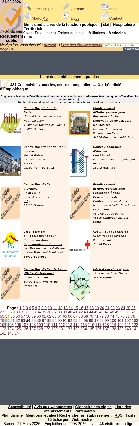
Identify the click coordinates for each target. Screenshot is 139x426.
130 (54, 329)
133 (76, 329)
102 (128, 321)
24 (123, 308)
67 (75, 316)
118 (106, 325)
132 (69, 329)
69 (86, 316)
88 (49, 321)
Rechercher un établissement (85, 415)
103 (135, 321)
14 (71, 308)
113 (69, 325)
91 (65, 321)
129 (47, 329)
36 (49, 312)
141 (135, 329)
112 (62, 325)
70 (91, 316)
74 (112, 316)
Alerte (36, 18)
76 (122, 316)
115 (84, 325)
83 (23, 321)
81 (13, 321)
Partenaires (84, 411)
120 (120, 325)
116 (91, 325)
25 (128, 308)
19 (97, 308)
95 (86, 321)
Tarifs (130, 415)
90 (60, 321)
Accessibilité (19, 407)
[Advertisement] (69, 63)
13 (65, 308)
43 (86, 312)
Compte (73, 9)
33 (34, 312)
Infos (109, 9)
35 (44, 312)
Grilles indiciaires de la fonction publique (61, 25)
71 (96, 316)
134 (84, 329)
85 (34, 321)
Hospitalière (124, 25)
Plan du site (12, 415)
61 (44, 316)
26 (133, 308)
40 (70, 312)
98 (101, 321)
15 (76, 308)
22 (113, 308)
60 (39, 316)
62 (49, 316)
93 (75, 321)
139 (120, 329)
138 (113, 329)
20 (102, 308)
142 (3, 333)
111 (54, 325)
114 (76, 325)
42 (81, 312)
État (105, 25)
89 (54, 321)
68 (81, 316)
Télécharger (58, 420)
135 (91, 329)
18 (92, 308)
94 (81, 321)
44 (91, 312)
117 (98, 325)
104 (3, 325)
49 (117, 312)
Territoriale (33, 29)
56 (18, 316)
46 (101, 312)
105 (10, 325)
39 (65, 312)
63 (54, 316)
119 (113, 325)
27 (2, 312)
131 (62, 329)
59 (34, 316)
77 (128, 316)
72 (101, 316)
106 (18, 325)
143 (10, 333)
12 (60, 308)
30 (18, 312)
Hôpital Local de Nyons (111, 269)
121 (128, 325)
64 (60, 316)
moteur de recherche (107, 102)
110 (47, 325)
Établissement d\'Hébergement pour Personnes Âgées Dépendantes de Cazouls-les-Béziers (112, 116)
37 (54, 312)
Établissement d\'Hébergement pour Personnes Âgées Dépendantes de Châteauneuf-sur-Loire (110, 193)
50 (122, 312)
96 (91, 321)
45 (96, 312)
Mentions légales (41, 415)
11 (55, 308)
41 (75, 312)
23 (118, 308)
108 (32, 325)
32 (28, 312)
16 (81, 308)
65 (65, 316)
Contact (111, 18)
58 (28, 316)
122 (135, 325)
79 (2, 321)
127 (32, 329)
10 (50, 308)
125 (18, 329)
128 (40, 329)
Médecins (117, 33)
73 (107, 316)
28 (7, 312)
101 (120, 321)
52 (133, 312)
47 (107, 312)
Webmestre (81, 420)
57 (23, 316)
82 (18, 321)
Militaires (97, 33)
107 (25, 325)
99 (107, 321)
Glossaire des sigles (93, 407)
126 (25, 329)
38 (60, 312)
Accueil (50, 45)
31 (23, 312)
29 (13, 312)
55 (13, 316)
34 (39, 312)
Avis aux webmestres (53, 407)
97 (96, 321)
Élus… (30, 37)
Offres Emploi (38, 9)
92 (70, 321)
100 (113, 321)
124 (10, 329)
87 (44, 321)
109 (40, 325)
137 (106, 329)
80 (7, 321)
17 (86, 308)
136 (98, 329)
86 (39, 321)
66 (70, 316)
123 (3, 329)
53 (2, 316)
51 (128, 312)
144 (18, 333)
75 (117, 316)
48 (112, 312)
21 (107, 308)
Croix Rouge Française (110, 231)
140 (128, 329)
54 (7, 316)
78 (133, 316)
